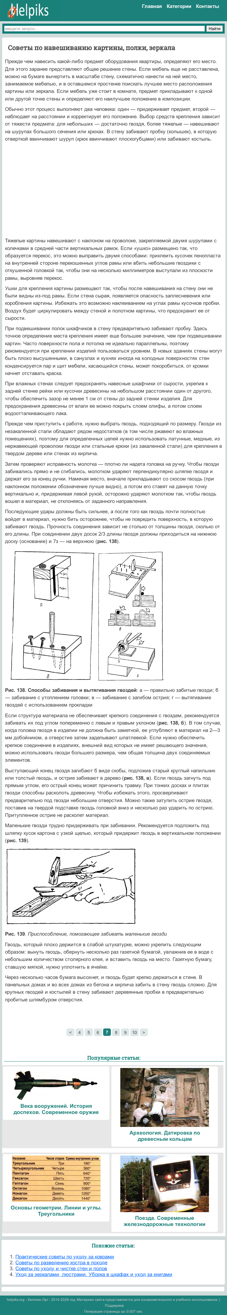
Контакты (207, 6)
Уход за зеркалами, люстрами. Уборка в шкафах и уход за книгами (93, 1274)
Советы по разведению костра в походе (61, 1262)
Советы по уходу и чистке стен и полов (61, 1268)
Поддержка (114, 1306)
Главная (152, 6)
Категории (179, 6)
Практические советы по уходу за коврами (64, 1257)
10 (134, 1032)
